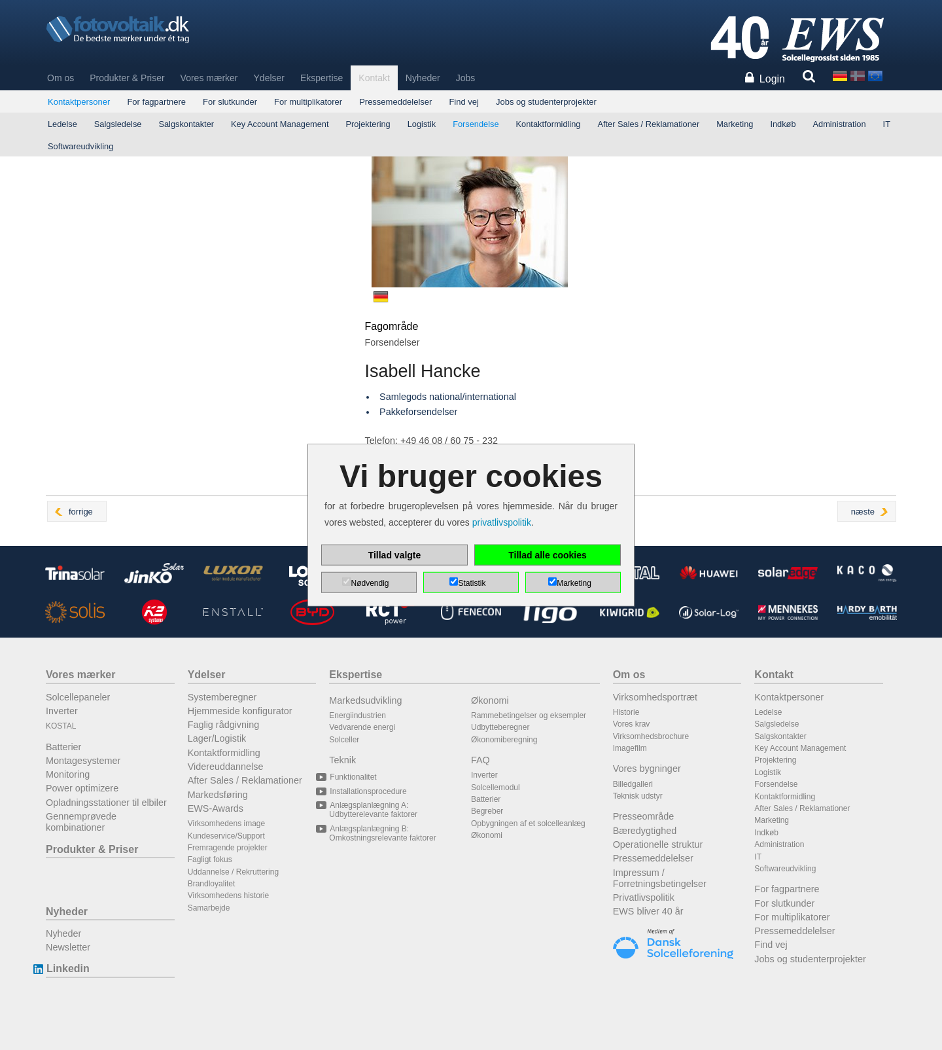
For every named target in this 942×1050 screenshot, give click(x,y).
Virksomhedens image (227, 823)
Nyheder (423, 78)
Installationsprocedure (367, 791)
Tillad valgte (394, 554)
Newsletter (68, 947)
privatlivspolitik (501, 522)
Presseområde (643, 816)
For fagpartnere (156, 102)
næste (863, 511)
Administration (839, 124)
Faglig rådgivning (224, 724)
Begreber (487, 811)
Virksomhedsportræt (655, 697)
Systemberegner (222, 697)
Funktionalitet (352, 777)
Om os (60, 78)
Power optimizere (82, 788)
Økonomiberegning (504, 739)
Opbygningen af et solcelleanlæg (528, 823)
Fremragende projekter (228, 847)
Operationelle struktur (658, 844)
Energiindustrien (357, 715)
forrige (81, 511)
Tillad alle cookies (547, 554)
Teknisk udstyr (638, 796)
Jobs (466, 78)
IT (886, 124)
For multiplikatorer (308, 102)
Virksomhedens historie (229, 895)
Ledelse (62, 124)
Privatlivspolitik (643, 897)
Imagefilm (630, 748)
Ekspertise (321, 78)
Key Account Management (279, 124)
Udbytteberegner (500, 727)
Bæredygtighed (645, 830)
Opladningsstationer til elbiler (106, 802)
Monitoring (68, 774)
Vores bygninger (647, 768)
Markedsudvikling (365, 700)
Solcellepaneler (78, 697)
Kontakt (373, 78)
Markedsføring (218, 794)
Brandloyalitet (212, 883)
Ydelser (269, 78)
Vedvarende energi (362, 727)
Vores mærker (209, 78)
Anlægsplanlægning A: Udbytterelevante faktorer (373, 810)
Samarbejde (209, 908)
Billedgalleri (633, 784)
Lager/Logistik (217, 738)
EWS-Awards (215, 808)
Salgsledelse (118, 124)
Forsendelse (475, 124)
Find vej (464, 102)
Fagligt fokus (210, 859)
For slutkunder (230, 102)
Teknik (342, 760)
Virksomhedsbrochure (651, 736)
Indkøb (782, 124)
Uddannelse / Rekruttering (233, 872)
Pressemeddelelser (395, 102)
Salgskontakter (186, 124)
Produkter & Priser (127, 78)
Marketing (734, 124)
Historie (626, 712)
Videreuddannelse (226, 766)
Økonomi (490, 700)
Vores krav (631, 724)
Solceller (344, 739)
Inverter (62, 711)
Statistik (471, 582)
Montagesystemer (83, 760)
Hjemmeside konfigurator (240, 711)
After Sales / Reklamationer (648, 124)
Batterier (63, 747)
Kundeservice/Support (226, 836)
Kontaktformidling (548, 124)
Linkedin (68, 968)
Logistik (422, 124)
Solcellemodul (495, 787)
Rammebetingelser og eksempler (528, 715)
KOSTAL (61, 726)
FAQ (480, 760)
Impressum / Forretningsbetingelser (659, 878)
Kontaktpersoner (79, 102)
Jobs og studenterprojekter (546, 102)
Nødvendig (370, 582)
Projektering (367, 124)
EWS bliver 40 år (648, 911)
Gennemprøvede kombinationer (81, 822)
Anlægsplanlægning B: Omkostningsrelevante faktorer (382, 833)
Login (772, 78)
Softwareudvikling (80, 146)
